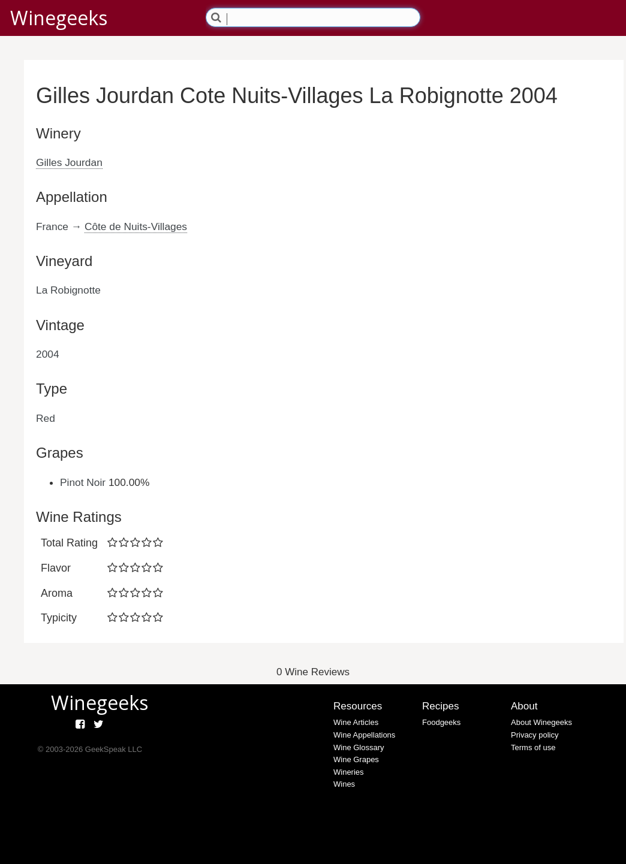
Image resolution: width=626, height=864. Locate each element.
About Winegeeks (541, 722)
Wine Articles (355, 722)
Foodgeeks (441, 722)
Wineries (348, 772)
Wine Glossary (358, 747)
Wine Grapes (356, 759)
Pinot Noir (83, 482)
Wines (344, 784)
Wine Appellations (364, 734)
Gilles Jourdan (69, 162)
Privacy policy (534, 734)
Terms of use (533, 747)
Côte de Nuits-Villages (136, 226)
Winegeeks (58, 18)
